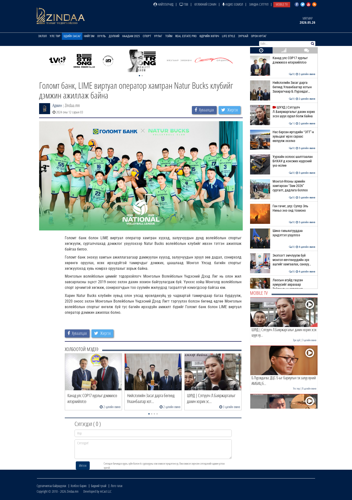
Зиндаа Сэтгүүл (258, 4)
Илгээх (83, 465)
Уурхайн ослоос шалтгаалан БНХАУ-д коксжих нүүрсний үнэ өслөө (282, 161)
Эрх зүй (296, 340)
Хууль (101, 36)
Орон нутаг (259, 36)
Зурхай (243, 36)
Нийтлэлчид (163, 4)
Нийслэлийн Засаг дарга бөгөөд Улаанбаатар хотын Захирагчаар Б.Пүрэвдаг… (282, 87)
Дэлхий (114, 36)
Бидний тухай (98, 485)
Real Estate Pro (186, 36)
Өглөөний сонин (205, 4)
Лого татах (116, 485)
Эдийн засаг (72, 36)
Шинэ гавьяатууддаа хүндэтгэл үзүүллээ (282, 232)
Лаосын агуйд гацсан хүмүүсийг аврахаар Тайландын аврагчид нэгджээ (282, 287)
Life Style (228, 36)
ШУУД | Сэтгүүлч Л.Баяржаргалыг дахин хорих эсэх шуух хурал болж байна (282, 112)
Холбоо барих (79, 485)
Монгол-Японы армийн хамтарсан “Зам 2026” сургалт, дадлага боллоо (282, 186)
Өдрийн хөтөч (209, 36)
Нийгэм (89, 36)
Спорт (147, 36)
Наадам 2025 (131, 36)
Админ (57, 105)
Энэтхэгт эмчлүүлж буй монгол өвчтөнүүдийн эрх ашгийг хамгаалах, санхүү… (282, 260)
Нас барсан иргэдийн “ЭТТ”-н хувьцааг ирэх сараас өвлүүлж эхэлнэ (282, 136)
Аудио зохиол (232, 4)
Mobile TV (282, 4)
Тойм (168, 36)
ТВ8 (183, 4)
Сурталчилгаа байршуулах (51, 485)
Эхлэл (42, 36)
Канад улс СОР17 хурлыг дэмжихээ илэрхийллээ (282, 60)
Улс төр (55, 36)
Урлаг (158, 36)
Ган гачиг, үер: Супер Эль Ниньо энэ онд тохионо (282, 208)
